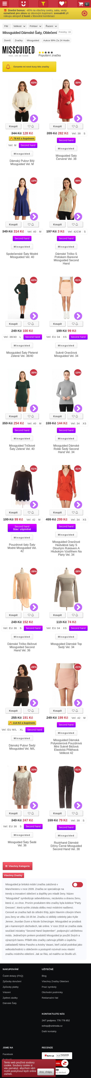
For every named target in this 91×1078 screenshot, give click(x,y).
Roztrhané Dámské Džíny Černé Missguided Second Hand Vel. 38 (66, 846)
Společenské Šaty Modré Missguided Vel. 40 (22, 255)
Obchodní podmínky (52, 992)
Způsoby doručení (12, 981)
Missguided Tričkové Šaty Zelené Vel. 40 (22, 447)
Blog (44, 976)
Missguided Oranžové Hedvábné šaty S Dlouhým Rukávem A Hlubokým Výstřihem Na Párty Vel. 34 (66, 548)
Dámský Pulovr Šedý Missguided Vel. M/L (22, 747)
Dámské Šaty (10, 1003)
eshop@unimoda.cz (52, 1025)
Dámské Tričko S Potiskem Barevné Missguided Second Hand (66, 258)
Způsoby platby (10, 987)
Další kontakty (49, 1031)
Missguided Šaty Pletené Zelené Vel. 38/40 (22, 354)
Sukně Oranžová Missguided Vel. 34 (66, 354)
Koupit (13, 126)
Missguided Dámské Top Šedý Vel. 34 (66, 645)
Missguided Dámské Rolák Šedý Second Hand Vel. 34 (66, 449)
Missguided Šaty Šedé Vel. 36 (22, 844)
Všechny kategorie (17, 866)
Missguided (22, 153)
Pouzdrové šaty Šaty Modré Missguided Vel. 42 (22, 548)
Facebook (8, 1054)
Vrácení (7, 992)
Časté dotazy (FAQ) (13, 976)
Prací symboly (49, 987)
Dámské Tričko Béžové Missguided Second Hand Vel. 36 (22, 647)
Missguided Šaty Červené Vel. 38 (66, 157)
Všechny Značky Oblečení (55, 981)
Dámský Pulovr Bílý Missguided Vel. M (22, 162)
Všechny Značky (13, 875)
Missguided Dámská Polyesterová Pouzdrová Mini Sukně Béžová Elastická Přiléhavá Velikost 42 (66, 746)
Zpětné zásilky (10, 997)
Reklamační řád (50, 997)
